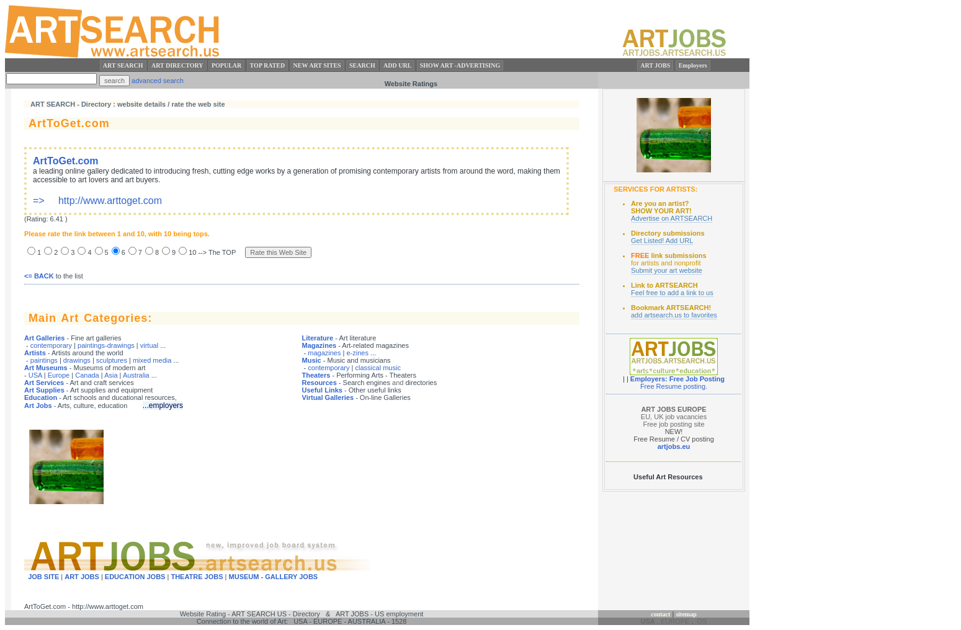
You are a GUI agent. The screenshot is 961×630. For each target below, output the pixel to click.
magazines (324, 353)
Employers (693, 65)
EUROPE (675, 621)
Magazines (319, 345)
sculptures (111, 360)
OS (702, 621)
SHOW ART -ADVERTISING (460, 65)
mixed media (152, 360)
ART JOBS (655, 65)
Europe (58, 375)
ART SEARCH (123, 65)
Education (40, 397)
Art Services (44, 382)
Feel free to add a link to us (672, 292)
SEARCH (362, 65)
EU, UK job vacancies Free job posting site (674, 417)
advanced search (158, 80)
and (397, 382)
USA (35, 375)
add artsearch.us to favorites (674, 315)
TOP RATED (267, 65)
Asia (110, 375)
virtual (149, 345)
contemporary (51, 345)
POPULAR (226, 65)
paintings (44, 360)
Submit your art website (666, 270)
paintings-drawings (106, 345)
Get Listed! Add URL (662, 240)
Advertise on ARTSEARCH (671, 218)
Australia (136, 375)
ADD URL (397, 65)
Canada (87, 375)
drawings (77, 360)
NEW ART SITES (317, 65)
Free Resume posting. (673, 386)
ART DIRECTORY (177, 65)
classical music (378, 367)
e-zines (357, 353)
